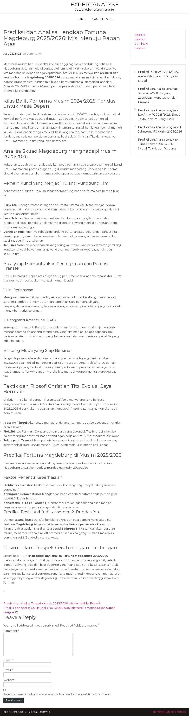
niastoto (140, 34)
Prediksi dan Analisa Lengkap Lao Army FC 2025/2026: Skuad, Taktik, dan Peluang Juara (159, 115)
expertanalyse (94, 4)
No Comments (32, 53)
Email (8, 674)
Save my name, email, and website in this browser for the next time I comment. (56, 698)
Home (81, 19)
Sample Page (102, 19)
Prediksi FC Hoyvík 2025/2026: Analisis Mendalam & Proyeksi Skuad (158, 76)
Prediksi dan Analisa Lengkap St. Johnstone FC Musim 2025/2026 (160, 129)
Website (9, 684)
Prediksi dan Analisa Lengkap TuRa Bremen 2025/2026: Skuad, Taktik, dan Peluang (158, 144)
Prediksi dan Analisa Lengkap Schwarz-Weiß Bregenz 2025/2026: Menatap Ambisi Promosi (158, 95)
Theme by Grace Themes (168, 716)
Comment (11, 631)
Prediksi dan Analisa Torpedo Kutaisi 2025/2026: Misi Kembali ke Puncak (52, 603)
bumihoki (141, 43)
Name (8, 664)
